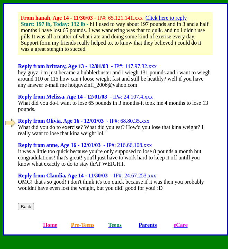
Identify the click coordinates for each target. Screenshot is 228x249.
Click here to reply (166, 18)
